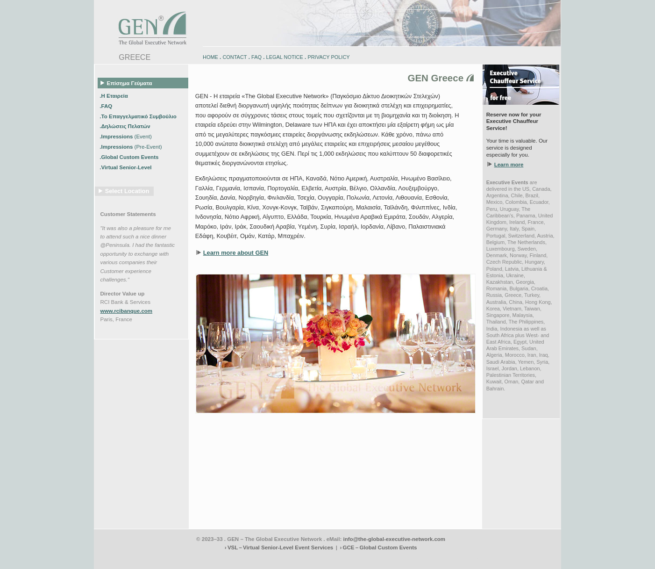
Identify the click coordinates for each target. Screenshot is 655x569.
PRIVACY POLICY (328, 57)
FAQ (256, 57)
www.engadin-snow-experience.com (230, 559)
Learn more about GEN (235, 252)
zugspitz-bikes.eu (435, 559)
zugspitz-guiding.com (475, 559)
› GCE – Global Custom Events (378, 547)
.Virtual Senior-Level (126, 167)
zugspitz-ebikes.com (518, 559)
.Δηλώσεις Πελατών (126, 126)
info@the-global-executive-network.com (394, 539)
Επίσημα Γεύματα (126, 82)
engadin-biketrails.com (289, 559)
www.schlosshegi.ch (159, 566)
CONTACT (234, 57)
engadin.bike (326, 559)
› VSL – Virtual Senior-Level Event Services (279, 547)
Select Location (127, 190)
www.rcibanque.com (126, 311)
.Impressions (125, 136)
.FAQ (107, 105)
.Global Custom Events (130, 157)
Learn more (509, 164)
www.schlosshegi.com (116, 566)
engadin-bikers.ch (359, 559)
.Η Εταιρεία (114, 95)
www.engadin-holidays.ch (167, 559)
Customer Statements (128, 214)
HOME (210, 57)
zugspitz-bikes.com (397, 559)
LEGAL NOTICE (284, 57)
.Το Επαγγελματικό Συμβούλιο (139, 116)
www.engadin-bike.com (117, 559)
